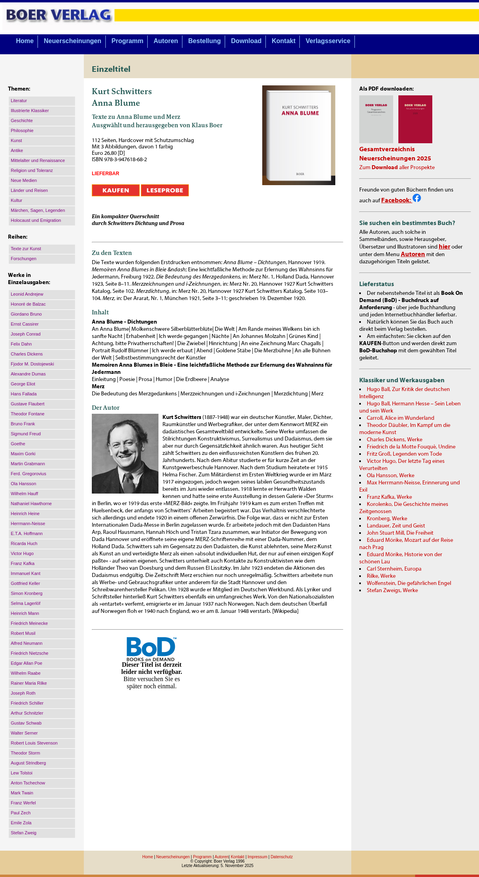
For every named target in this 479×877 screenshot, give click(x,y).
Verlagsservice (328, 41)
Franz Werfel (23, 802)
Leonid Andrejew (27, 294)
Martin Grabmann (28, 463)
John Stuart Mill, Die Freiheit (400, 533)
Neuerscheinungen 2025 (395, 158)
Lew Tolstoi (21, 772)
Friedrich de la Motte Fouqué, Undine (411, 447)
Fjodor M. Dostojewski (32, 363)
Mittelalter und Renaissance (38, 160)
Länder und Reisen (29, 190)
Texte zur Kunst (26, 248)
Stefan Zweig (23, 832)
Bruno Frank (23, 423)
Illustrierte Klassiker (30, 110)
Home (25, 41)
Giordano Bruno (26, 314)
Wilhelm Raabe (26, 673)
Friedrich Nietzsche (29, 653)
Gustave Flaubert (27, 403)
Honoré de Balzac (28, 304)
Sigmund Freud (26, 433)
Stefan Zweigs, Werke (392, 590)
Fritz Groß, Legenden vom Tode (404, 454)
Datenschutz (282, 857)
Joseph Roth (23, 693)
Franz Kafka (22, 563)
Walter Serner (24, 733)
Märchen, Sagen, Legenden (38, 210)
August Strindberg (28, 762)
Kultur (16, 200)
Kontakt (284, 41)
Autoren (166, 41)
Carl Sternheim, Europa (394, 569)
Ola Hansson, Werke (390, 475)
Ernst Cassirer (25, 324)
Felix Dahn (21, 344)
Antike (17, 150)
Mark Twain (22, 792)
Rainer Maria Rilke (29, 683)
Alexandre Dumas (28, 373)
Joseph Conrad (26, 334)
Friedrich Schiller (27, 703)
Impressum (257, 857)
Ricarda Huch (24, 543)
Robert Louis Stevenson (34, 743)
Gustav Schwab (26, 723)
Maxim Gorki (23, 453)
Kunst (16, 140)
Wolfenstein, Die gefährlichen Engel (409, 583)
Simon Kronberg (27, 593)
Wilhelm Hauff (24, 493)
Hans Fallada (24, 393)
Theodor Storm (25, 753)
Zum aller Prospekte (397, 167)
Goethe (18, 443)
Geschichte (22, 120)
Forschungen (23, 258)
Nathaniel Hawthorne (31, 503)
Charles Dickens (27, 354)
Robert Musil (23, 633)
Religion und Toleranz (32, 170)
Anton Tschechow (28, 782)
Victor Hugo (22, 553)
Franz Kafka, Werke (389, 497)
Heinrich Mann (25, 613)
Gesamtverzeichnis (387, 149)
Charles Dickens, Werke (394, 440)
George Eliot (23, 383)
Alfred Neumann (27, 643)
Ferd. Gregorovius (28, 473)
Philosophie (22, 130)
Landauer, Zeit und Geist (396, 526)
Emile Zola (21, 822)
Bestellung (204, 41)
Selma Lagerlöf (25, 603)
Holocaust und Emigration (36, 220)
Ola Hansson (23, 483)
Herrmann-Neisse (28, 523)
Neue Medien (24, 180)
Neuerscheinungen (72, 41)
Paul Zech (21, 812)
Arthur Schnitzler (27, 713)
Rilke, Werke (381, 576)
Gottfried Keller (25, 583)
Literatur (19, 100)
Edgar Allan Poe (26, 663)
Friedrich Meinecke (29, 623)
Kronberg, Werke (387, 519)
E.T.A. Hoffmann (27, 533)
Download (246, 41)
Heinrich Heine (25, 513)
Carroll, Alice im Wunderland (400, 418)
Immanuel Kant (25, 573)
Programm (127, 41)
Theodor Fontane (27, 413)
